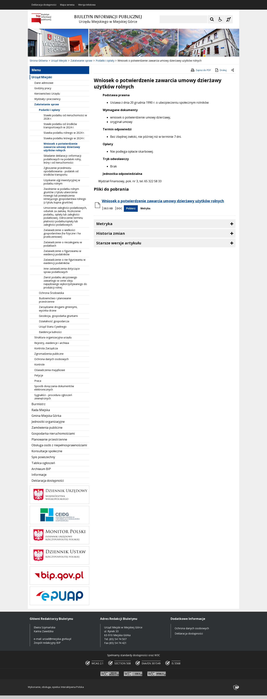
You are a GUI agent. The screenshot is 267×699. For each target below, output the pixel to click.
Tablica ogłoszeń (43, 463)
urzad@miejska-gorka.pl (56, 639)
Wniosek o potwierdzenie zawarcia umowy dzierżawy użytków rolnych (62, 147)
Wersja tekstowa (86, 5)
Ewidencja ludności (50, 332)
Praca (37, 381)
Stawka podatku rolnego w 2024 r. (64, 132)
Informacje (39, 475)
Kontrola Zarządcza (46, 348)
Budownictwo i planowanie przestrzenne (55, 299)
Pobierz (131, 208)
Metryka (145, 208)
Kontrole (39, 364)
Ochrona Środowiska (51, 293)
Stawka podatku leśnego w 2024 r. (64, 138)
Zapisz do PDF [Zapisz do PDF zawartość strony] (200, 70)
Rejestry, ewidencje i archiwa (51, 343)
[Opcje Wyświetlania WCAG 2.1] (220, 19)
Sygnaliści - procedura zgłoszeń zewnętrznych (53, 396)
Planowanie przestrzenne (49, 439)
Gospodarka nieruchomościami (53, 433)
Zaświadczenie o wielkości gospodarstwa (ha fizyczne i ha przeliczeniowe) (62, 233)
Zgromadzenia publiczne (49, 353)
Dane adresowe (43, 83)
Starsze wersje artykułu (118, 242)
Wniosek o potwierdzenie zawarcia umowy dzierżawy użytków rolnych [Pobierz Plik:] (163, 201)
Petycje (38, 375)
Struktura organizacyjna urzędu (53, 337)
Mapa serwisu (67, 5)
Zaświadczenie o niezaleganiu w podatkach (63, 243)
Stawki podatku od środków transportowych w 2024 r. (60, 125)
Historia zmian (110, 233)
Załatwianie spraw (46, 104)
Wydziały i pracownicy (47, 99)
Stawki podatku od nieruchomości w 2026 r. (65, 116)
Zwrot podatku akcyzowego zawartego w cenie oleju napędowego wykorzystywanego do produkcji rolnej (65, 282)
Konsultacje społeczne (47, 451)
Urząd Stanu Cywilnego (53, 326)
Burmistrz (38, 404)
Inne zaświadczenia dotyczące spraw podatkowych (62, 270)
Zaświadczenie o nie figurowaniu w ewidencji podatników (64, 261)
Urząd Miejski (42, 77)
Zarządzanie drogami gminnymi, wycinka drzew (58, 308)
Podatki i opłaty (49, 110)
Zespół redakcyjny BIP (47, 642)
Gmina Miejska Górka (46, 416)
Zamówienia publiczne (47, 428)
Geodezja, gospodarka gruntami (58, 316)
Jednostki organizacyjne (48, 422)
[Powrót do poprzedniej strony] (232, 70)
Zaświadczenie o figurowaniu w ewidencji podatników (62, 252)
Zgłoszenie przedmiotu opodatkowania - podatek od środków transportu (61, 171)
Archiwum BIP (41, 469)
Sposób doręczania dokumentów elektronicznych (54, 387)
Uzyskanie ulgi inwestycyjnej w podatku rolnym (62, 181)
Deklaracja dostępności (44, 5)
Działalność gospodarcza (54, 321)
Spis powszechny (43, 457)
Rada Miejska (41, 410)
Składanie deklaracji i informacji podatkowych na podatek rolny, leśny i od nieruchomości (62, 159)
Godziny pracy (42, 88)
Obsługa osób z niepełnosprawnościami (59, 445)
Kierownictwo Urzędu (47, 93)
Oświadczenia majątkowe (49, 370)
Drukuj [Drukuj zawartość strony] (221, 70)
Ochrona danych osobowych (51, 359)
